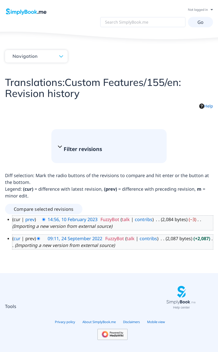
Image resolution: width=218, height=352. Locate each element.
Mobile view (156, 322)
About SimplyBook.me (99, 322)
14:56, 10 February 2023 (72, 219)
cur (17, 238)
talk (126, 219)
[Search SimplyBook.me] (142, 22)
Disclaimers (131, 322)
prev (30, 219)
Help (206, 106)
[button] (106, 149)
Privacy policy (65, 322)
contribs (143, 219)
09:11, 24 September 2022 (75, 238)
